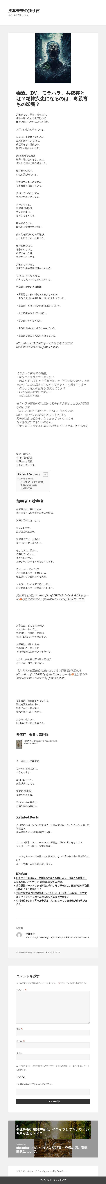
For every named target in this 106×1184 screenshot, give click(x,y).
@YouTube (52, 674)
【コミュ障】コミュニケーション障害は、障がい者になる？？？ (49, 842)
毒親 (50, 952)
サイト (19, 1053)
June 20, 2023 (76, 599)
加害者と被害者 (27, 478)
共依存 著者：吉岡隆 (33, 481)
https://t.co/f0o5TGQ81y (30, 674)
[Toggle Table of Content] (44, 474)
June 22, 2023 (57, 678)
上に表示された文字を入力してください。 (34, 1084)
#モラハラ (81, 426)
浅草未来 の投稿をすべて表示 (74, 937)
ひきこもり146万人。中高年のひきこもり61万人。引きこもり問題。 (51, 878)
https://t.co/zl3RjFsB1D (52, 595)
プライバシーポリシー (25, 1171)
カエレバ (34, 743)
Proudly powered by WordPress (52, 1171)
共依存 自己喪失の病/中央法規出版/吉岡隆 (40, 741)
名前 (19, 1028)
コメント (21, 989)
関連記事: (28, 488)
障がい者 (56, 952)
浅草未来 (40, 952)
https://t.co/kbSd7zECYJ (30, 343)
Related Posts (30, 485)
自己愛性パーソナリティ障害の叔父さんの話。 (40, 881)
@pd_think (74, 595)
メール (20, 1041)
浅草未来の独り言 (24, 10)
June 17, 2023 (51, 347)
